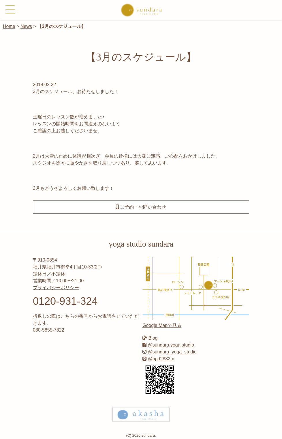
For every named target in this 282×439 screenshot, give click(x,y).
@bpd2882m (161, 358)
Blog (152, 338)
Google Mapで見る (161, 325)
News (26, 26)
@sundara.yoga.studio (171, 345)
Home (9, 26)
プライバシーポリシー (56, 287)
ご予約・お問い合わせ (141, 207)
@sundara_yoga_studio (172, 351)
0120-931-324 (65, 301)
